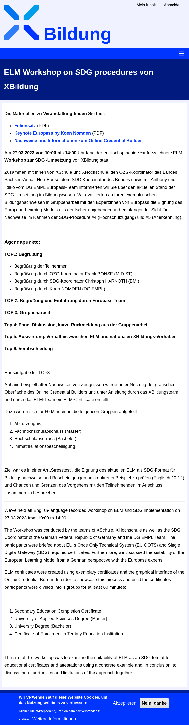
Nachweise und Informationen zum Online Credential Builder (78, 140)
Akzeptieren (124, 706)
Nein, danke (154, 706)
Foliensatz (25, 125)
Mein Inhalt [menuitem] (146, 5)
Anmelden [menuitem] (173, 5)
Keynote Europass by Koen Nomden (52, 133)
